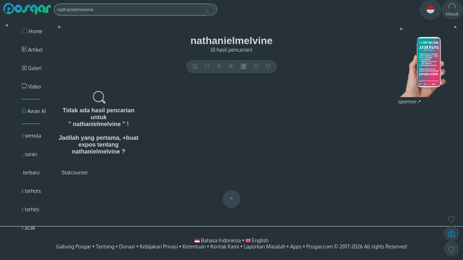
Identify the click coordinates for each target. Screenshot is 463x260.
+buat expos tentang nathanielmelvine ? (105, 144)
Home (32, 31)
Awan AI (34, 111)
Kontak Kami (225, 246)
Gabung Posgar (73, 246)
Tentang (105, 246)
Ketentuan (193, 246)
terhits (30, 209)
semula (31, 136)
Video (31, 86)
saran (29, 154)
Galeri (32, 68)
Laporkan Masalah (264, 246)
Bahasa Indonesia (218, 240)
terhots (31, 191)
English (257, 240)
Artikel (32, 50)
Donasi (127, 246)
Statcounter (74, 172)
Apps (296, 246)
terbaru (30, 172)
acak (28, 228)
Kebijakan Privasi (159, 246)
